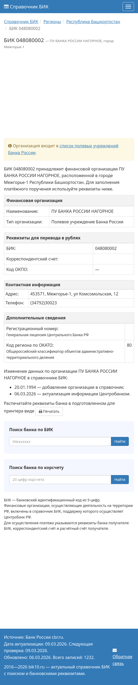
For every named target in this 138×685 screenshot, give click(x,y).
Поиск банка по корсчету (36, 467)
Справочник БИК (26, 6)
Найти (119, 441)
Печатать (49, 411)
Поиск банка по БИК (31, 429)
